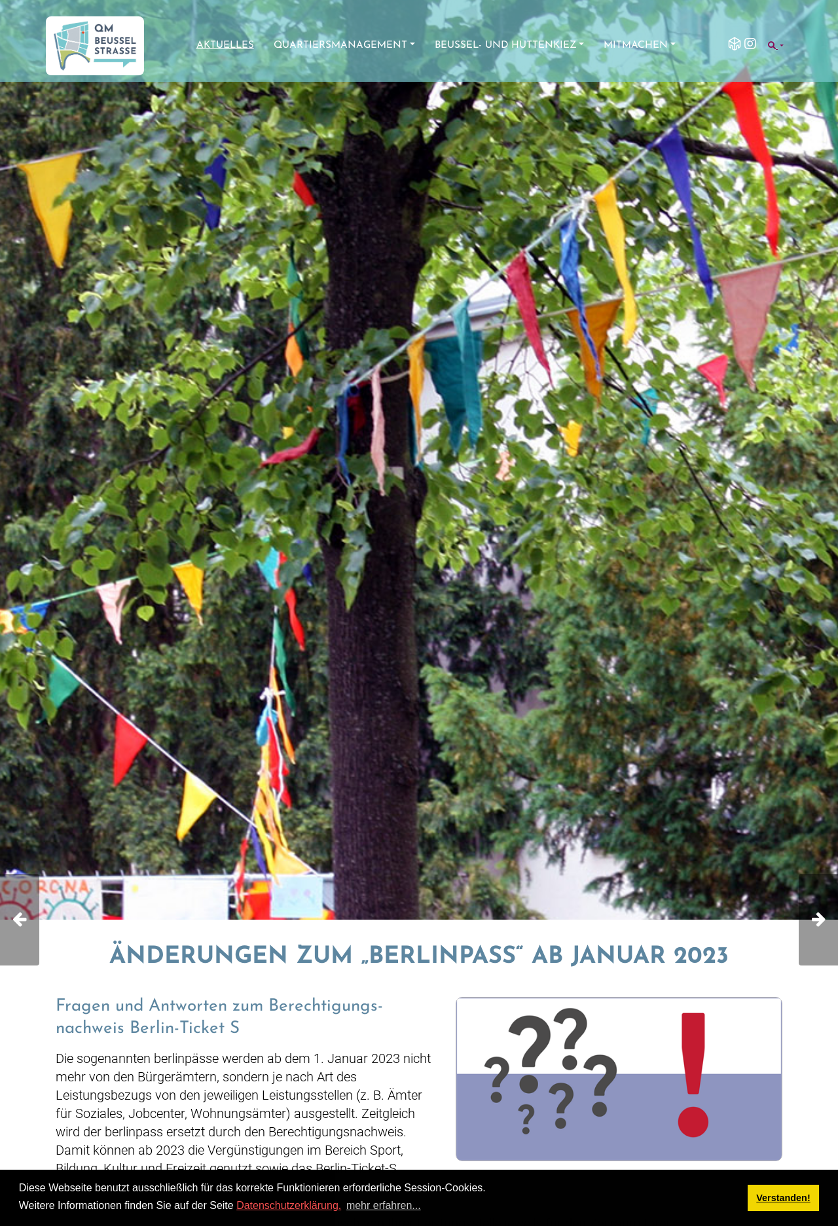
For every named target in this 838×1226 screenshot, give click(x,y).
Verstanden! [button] (783, 1198)
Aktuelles (225, 45)
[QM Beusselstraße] (95, 45)
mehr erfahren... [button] (383, 1205)
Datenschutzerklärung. (288, 1205)
